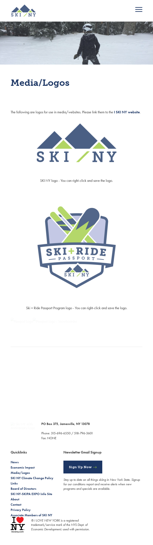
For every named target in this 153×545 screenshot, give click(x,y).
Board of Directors (23, 489)
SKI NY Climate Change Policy (32, 478)
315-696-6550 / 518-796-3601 (72, 433)
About (15, 499)
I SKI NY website (127, 112)
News (15, 462)
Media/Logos (20, 473)
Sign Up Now (80, 467)
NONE (51, 438)
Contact (16, 504)
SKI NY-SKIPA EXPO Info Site (31, 494)
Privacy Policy (21, 510)
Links (14, 483)
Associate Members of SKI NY (31, 515)
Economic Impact (23, 467)
